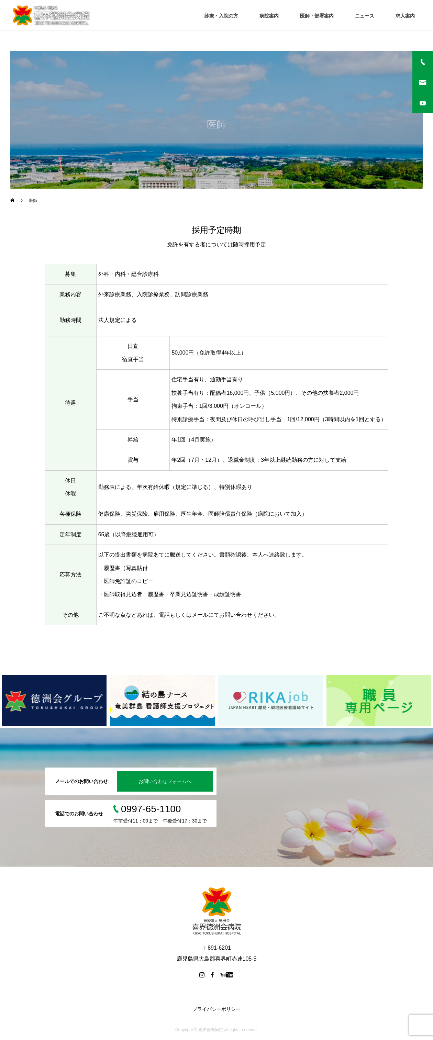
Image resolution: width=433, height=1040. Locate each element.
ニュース (364, 16)
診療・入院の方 (221, 16)
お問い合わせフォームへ (164, 781)
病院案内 (269, 16)
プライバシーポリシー (216, 1009)
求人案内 (405, 16)
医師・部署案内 (317, 16)
